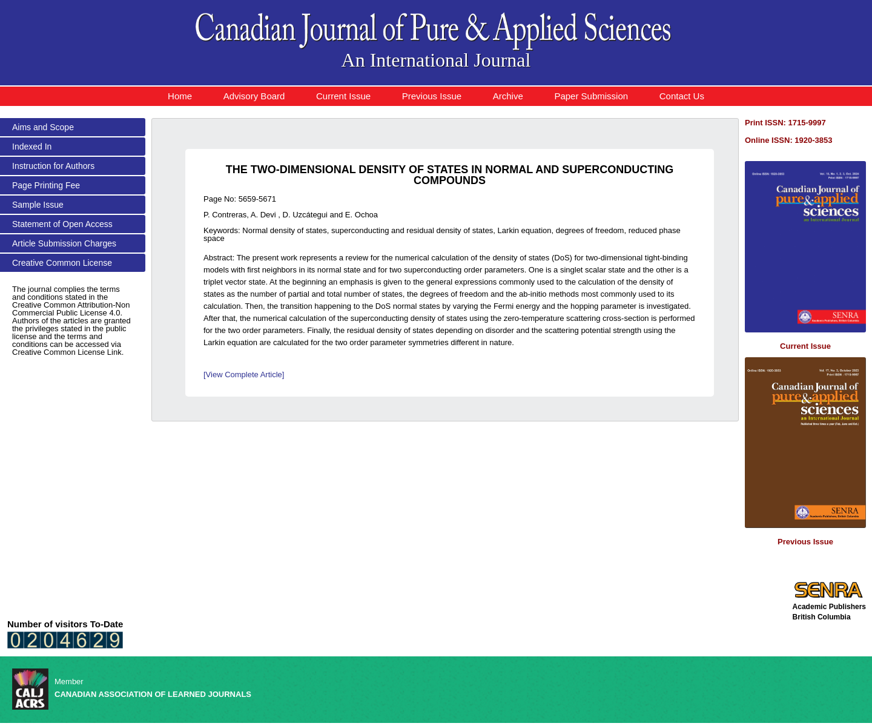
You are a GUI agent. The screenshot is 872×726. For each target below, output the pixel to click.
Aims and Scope (43, 127)
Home (180, 96)
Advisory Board (254, 96)
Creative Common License (62, 263)
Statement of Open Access (62, 224)
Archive (508, 96)
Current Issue (343, 96)
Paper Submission (591, 96)
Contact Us (681, 96)
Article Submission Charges (64, 243)
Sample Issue (38, 205)
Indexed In (31, 146)
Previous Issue (431, 96)
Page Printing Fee (46, 185)
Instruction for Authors (53, 166)
